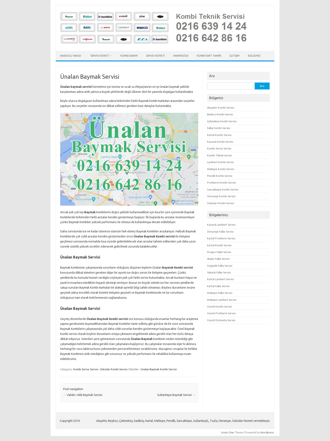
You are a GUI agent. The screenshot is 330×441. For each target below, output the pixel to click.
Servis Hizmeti (99, 55)
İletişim (235, 55)
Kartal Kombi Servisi (219, 134)
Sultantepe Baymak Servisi (176, 395)
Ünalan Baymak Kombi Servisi (159, 369)
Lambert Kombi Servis (220, 162)
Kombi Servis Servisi (85, 369)
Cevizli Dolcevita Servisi (221, 320)
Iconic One (227, 432)
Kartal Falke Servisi (218, 286)
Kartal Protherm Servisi (221, 238)
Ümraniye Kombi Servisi (221, 196)
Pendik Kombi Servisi (219, 175)
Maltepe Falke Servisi (219, 292)
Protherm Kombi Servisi (221, 182)
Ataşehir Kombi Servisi (220, 107)
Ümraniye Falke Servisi (220, 231)
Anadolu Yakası (71, 55)
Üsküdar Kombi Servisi (114, 369)
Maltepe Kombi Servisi (220, 169)
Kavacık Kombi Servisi (220, 141)
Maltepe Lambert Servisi (222, 299)
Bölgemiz (254, 55)
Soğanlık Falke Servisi (219, 265)
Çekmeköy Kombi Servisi (222, 121)
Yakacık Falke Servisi (219, 272)
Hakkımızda (180, 55)
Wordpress (267, 432)
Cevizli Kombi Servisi (219, 306)
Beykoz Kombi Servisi (220, 114)
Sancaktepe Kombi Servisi (222, 189)
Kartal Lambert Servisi (220, 279)
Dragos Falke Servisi (219, 251)
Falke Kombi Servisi (218, 128)
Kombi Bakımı (129, 55)
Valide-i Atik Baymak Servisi (82, 395)
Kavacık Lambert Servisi (221, 224)
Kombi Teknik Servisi (219, 155)
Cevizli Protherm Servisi (221, 313)
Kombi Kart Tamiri (209, 55)
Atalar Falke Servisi (218, 258)
